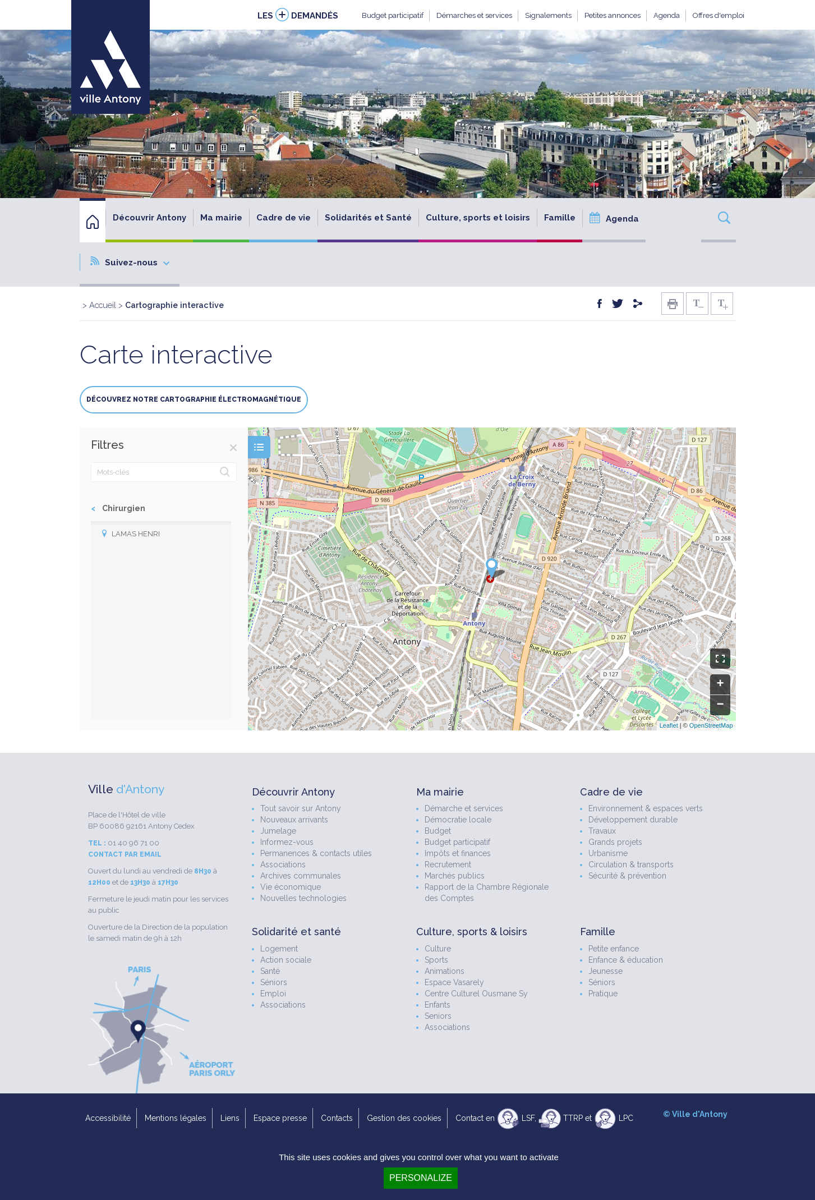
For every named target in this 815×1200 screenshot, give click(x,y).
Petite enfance (613, 948)
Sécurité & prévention (627, 875)
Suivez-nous (129, 262)
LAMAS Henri (136, 534)
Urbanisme (608, 853)
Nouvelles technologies (303, 898)
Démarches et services (474, 15)
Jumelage (278, 830)
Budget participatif (392, 15)
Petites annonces (612, 15)
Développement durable (633, 819)
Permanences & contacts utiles (316, 853)
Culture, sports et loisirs (478, 218)
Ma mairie (221, 218)
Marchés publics (455, 875)
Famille (559, 218)
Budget (438, 830)
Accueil (102, 305)
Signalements (548, 15)
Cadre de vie (283, 218)
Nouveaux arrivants (294, 819)
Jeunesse (605, 971)
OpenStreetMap (711, 725)
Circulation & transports (631, 864)
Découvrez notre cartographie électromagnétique (193, 399)
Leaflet (669, 725)
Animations (444, 971)
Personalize (420, 1178)
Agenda (666, 15)
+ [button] (720, 684)
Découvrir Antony (149, 218)
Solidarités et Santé (368, 218)
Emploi (273, 993)
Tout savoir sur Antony (300, 808)
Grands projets (615, 842)
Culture (438, 948)
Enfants (437, 1004)
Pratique (603, 993)
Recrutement (448, 864)
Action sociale (285, 959)
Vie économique (290, 886)
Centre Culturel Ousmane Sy (476, 993)
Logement (279, 948)
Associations (283, 864)
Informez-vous (287, 842)
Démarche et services (464, 808)
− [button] (720, 705)
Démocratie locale (458, 819)
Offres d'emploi (718, 15)
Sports (436, 959)
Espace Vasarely (454, 982)
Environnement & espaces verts (645, 808)
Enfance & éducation (625, 959)
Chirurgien (123, 508)
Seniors (438, 1016)
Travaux (602, 830)
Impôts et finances (458, 853)
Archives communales (300, 875)
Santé (270, 971)
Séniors (273, 982)
